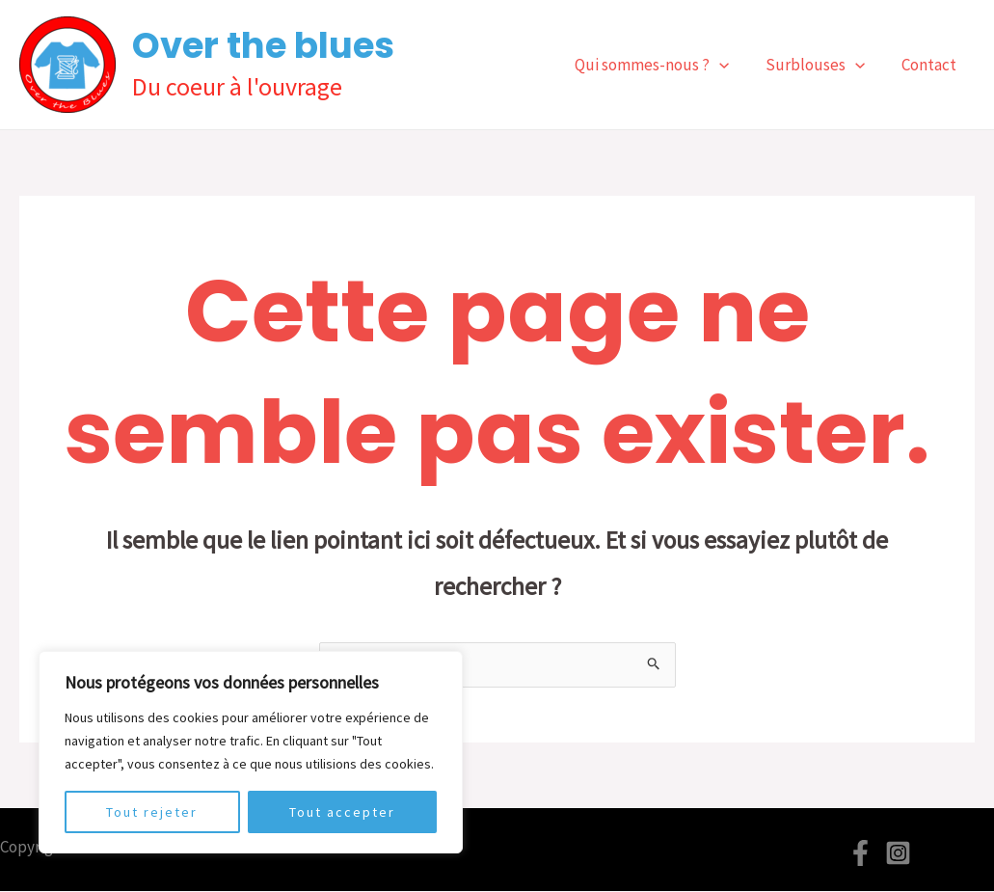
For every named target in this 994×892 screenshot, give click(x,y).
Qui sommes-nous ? (661, 64)
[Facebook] (860, 854)
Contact (930, 64)
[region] (251, 752)
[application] (729, 64)
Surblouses (821, 64)
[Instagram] (898, 854)
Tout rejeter (152, 812)
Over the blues (263, 45)
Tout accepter (342, 812)
